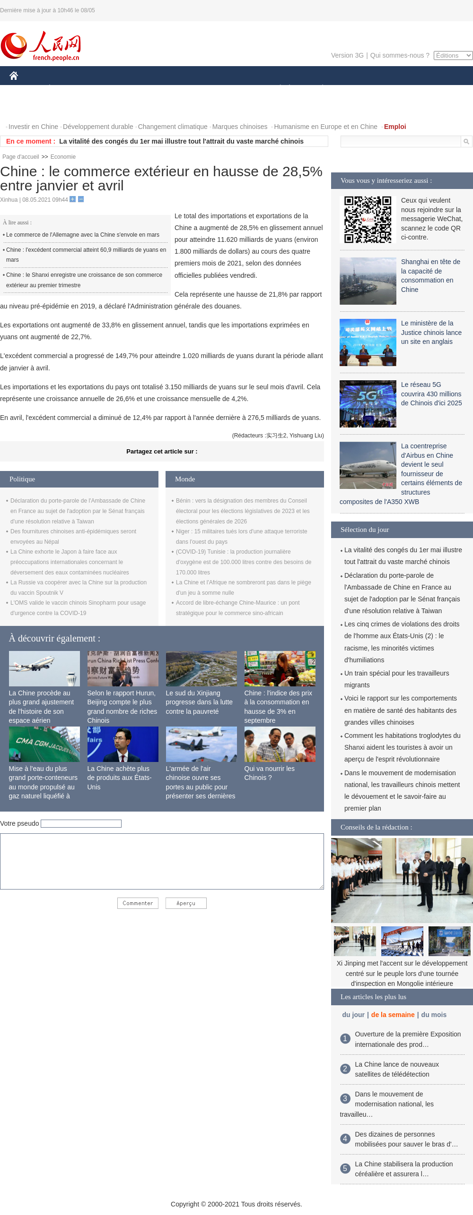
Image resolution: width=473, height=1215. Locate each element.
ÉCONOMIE (67, 89)
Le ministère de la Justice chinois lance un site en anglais (431, 332)
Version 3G (347, 55)
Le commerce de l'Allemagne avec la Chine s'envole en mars (82, 234)
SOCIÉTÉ (275, 89)
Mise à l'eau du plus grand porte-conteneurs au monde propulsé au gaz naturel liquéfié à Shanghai (43, 787)
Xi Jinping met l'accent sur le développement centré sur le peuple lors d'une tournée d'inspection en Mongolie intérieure (402, 973)
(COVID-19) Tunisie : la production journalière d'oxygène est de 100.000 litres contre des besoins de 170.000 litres (243, 561)
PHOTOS (29, 108)
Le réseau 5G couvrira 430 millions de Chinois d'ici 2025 (431, 394)
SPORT (355, 89)
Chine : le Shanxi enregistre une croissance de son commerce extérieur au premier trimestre (84, 280)
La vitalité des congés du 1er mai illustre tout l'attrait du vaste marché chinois (181, 141)
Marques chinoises (240, 126)
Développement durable (98, 126)
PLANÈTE (317, 89)
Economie (63, 157)
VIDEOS (67, 108)
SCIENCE (191, 89)
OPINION (440, 89)
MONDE (110, 89)
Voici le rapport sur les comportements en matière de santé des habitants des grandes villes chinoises (400, 710)
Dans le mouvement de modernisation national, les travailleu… (387, 1104)
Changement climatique (173, 126)
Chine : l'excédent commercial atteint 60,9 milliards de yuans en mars (86, 255)
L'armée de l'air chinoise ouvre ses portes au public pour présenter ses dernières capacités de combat (201, 787)
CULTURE (234, 89)
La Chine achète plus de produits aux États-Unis (120, 778)
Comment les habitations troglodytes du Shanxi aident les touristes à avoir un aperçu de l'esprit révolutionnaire (402, 747)
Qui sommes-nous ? (399, 55)
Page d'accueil (20, 157)
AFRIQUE (149, 89)
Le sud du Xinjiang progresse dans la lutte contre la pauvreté (199, 702)
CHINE (25, 89)
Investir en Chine (33, 126)
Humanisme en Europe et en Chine (325, 126)
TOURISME (396, 89)
